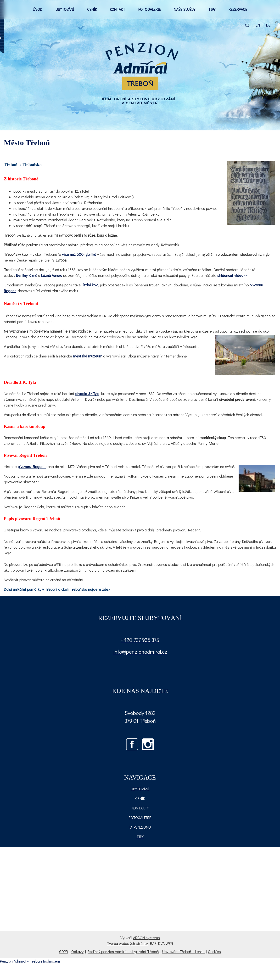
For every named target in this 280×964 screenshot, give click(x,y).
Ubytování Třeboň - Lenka (183, 951)
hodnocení (51, 961)
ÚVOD (37, 9)
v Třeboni (34, 961)
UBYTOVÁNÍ (65, 9)
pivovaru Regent (32, 466)
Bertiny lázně (27, 275)
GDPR (63, 951)
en (258, 25)
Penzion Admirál (13, 961)
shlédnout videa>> (232, 275)
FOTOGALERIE (149, 9)
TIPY (211, 9)
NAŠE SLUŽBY (184, 9)
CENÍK (92, 9)
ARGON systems (146, 937)
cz (247, 25)
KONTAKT (117, 9)
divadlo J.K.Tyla (87, 393)
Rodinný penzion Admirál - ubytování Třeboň (123, 951)
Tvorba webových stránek (127, 943)
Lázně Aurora (52, 275)
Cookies (214, 951)
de (268, 25)
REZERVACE (238, 9)
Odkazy (77, 951)
